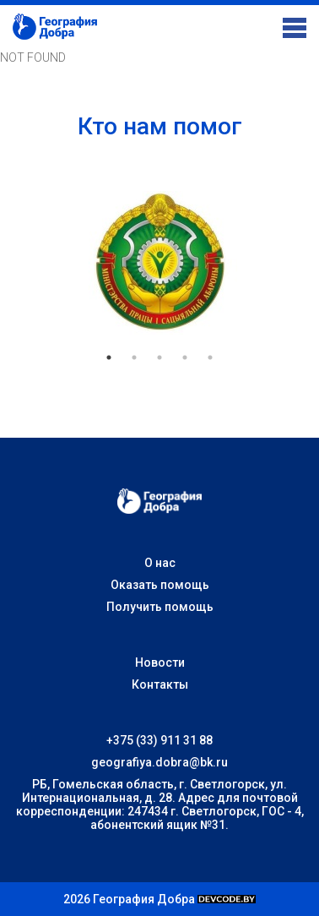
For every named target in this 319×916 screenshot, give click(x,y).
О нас (160, 563)
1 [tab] (108, 357)
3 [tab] (159, 357)
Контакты (160, 684)
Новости (160, 662)
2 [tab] (134, 357)
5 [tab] (210, 357)
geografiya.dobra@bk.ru (159, 762)
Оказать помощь (160, 585)
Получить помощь (160, 606)
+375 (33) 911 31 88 (159, 740)
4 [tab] (184, 357)
